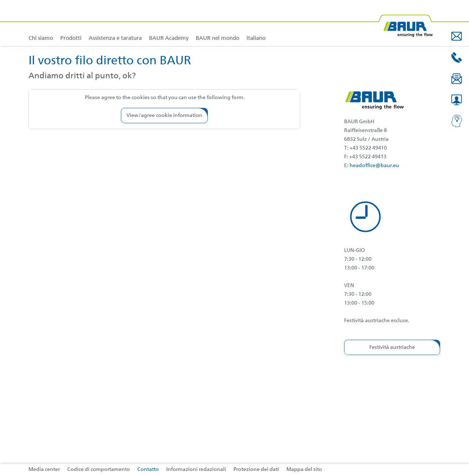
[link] (71, 23)
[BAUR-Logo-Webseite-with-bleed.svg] (405, 23)
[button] (456, 36)
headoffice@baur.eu (374, 165)
